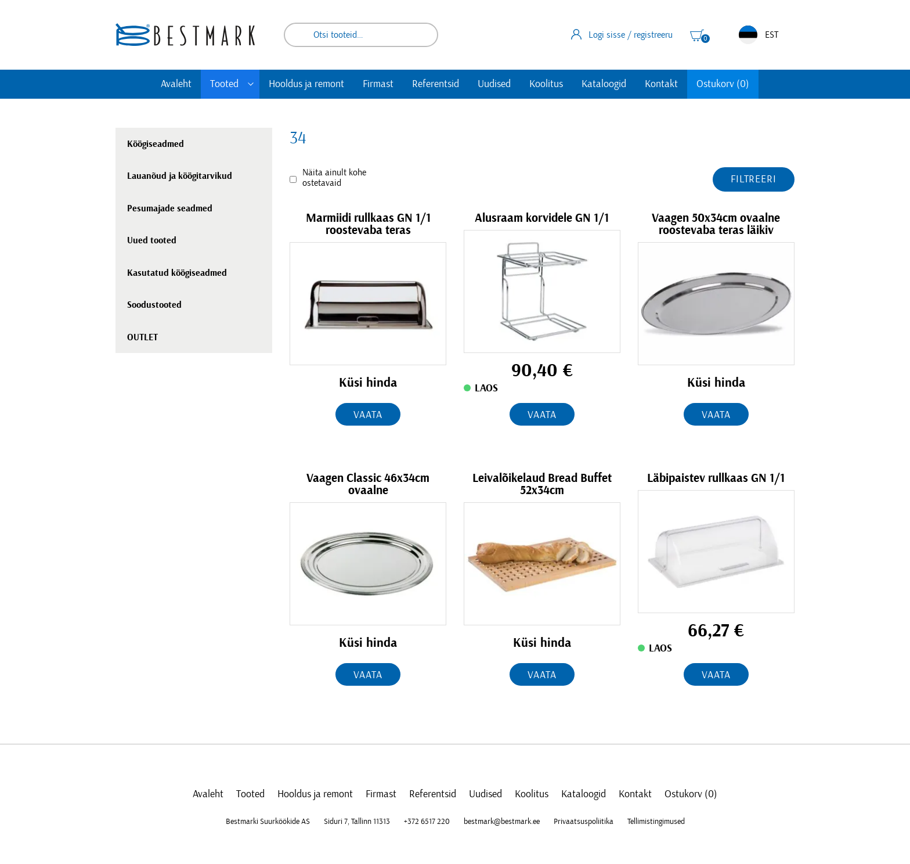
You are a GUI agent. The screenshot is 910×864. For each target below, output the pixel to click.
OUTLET (142, 337)
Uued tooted (151, 240)
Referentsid (435, 84)
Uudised (494, 84)
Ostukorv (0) (722, 84)
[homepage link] (185, 34)
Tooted (224, 84)
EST (758, 35)
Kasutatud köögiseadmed (177, 273)
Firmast (378, 84)
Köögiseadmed (155, 144)
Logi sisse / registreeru (622, 34)
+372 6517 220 (427, 822)
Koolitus (546, 84)
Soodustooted (154, 304)
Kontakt (661, 84)
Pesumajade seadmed (169, 208)
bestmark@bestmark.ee (502, 822)
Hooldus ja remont (306, 84)
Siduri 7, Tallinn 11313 (357, 822)
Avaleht (176, 84)
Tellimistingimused (656, 822)
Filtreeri (754, 179)
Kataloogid (604, 84)
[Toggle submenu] (251, 84)
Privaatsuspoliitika (583, 822)
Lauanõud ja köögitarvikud (179, 176)
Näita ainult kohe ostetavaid (334, 178)
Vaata (367, 415)
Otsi (421, 34)
